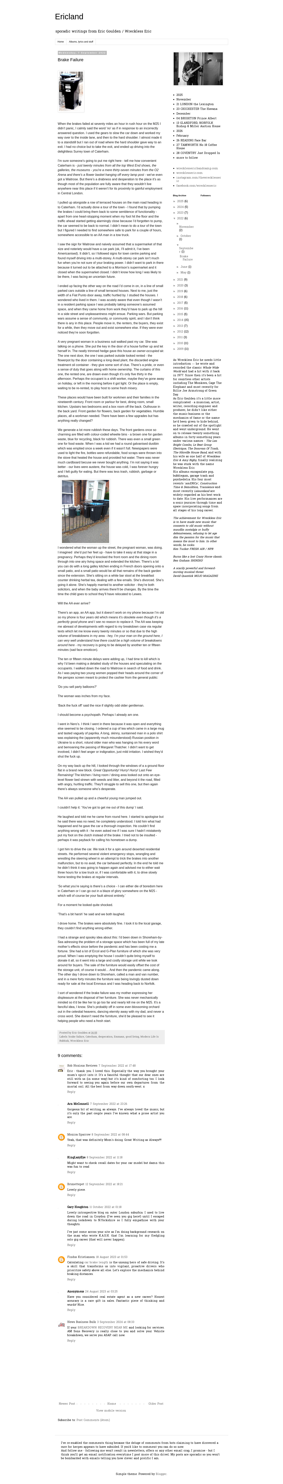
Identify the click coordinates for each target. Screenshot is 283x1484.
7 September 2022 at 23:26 (108, 1104)
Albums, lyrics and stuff (81, 41)
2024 (181, 207)
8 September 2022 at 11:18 (105, 1158)
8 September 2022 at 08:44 (110, 1135)
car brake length (96, 1263)
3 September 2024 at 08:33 (115, 1322)
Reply (71, 1092)
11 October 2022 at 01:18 (105, 1207)
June (184, 267)
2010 (180, 343)
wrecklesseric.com (189, 173)
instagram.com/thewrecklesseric (198, 179)
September (186, 250)
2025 (180, 201)
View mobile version (111, 1411)
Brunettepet (75, 1184)
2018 (180, 297)
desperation (105, 1037)
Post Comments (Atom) (93, 1420)
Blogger (161, 1474)
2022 (180, 219)
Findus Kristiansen (81, 1257)
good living (132, 1037)
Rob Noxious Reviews (82, 1066)
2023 (180, 213)
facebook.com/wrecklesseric (196, 186)
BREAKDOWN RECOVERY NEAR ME (103, 1328)
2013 (180, 326)
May (184, 273)
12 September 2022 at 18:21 (104, 1184)
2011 (180, 337)
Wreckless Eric (79, 1041)
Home (61, 41)
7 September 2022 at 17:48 (117, 1066)
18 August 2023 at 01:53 (111, 1257)
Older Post (155, 1404)
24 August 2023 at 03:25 (101, 1292)
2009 (180, 349)
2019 (180, 291)
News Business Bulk (81, 1322)
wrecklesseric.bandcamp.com (197, 169)
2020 (180, 286)
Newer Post (67, 1404)
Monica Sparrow (78, 1135)
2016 (180, 309)
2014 (180, 320)
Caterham (91, 1037)
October (186, 236)
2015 (180, 314)
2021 (180, 280)
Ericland (69, 16)
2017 (180, 303)
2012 (180, 332)
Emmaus (119, 1037)
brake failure (76, 1037)
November (186, 227)
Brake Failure (186, 258)
